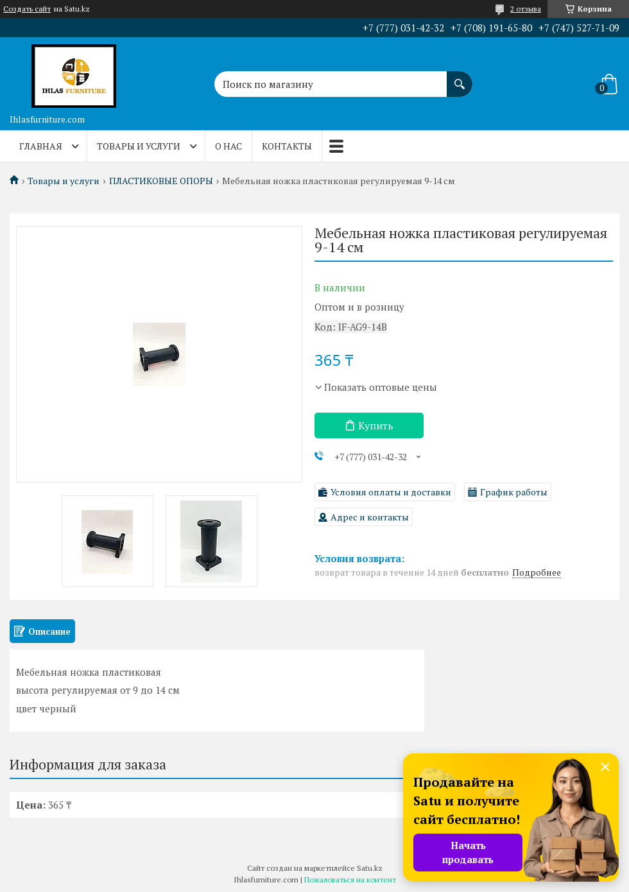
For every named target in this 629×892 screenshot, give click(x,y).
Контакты (287, 146)
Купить (375, 425)
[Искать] (459, 77)
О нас (228, 146)
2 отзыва (525, 8)
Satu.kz (370, 868)
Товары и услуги (138, 146)
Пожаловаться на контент (350, 879)
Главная (40, 146)
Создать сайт (27, 8)
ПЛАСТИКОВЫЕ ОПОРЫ (161, 181)
